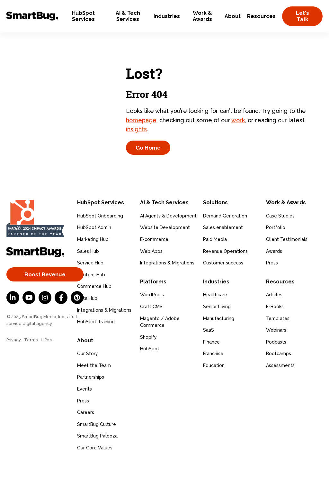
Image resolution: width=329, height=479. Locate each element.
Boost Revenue (45, 289)
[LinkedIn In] (12, 313)
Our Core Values (94, 463)
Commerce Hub (94, 301)
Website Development (165, 242)
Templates (277, 333)
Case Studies (280, 231)
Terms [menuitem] (31, 355)
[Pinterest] (77, 313)
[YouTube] (28, 313)
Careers (85, 427)
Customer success (223, 278)
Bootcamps (278, 369)
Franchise (213, 369)
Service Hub (90, 278)
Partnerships (90, 392)
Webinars (276, 345)
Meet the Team (94, 380)
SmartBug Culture (96, 439)
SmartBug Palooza (97, 451)
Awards (274, 266)
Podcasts (276, 357)
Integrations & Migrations (104, 325)
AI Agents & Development (168, 231)
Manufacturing (218, 333)
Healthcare (215, 310)
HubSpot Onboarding (100, 231)
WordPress (152, 310)
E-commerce (154, 254)
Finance (211, 357)
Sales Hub (88, 266)
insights (136, 137)
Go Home (148, 155)
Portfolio (275, 242)
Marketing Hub (93, 254)
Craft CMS (151, 322)
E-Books (275, 322)
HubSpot (149, 364)
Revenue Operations (225, 266)
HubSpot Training (96, 337)
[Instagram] (45, 313)
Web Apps (151, 266)
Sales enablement (223, 242)
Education (214, 380)
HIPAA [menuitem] (46, 355)
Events (84, 404)
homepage (141, 127)
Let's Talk (302, 16)
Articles (274, 310)
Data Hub (87, 313)
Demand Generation (225, 231)
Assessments (280, 380)
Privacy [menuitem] (13, 355)
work (238, 127)
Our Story (87, 369)
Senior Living (217, 322)
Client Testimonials (286, 254)
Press (83, 416)
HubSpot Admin (94, 242)
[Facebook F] (61, 313)
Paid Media (215, 254)
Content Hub (91, 289)
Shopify (148, 352)
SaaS (208, 345)
